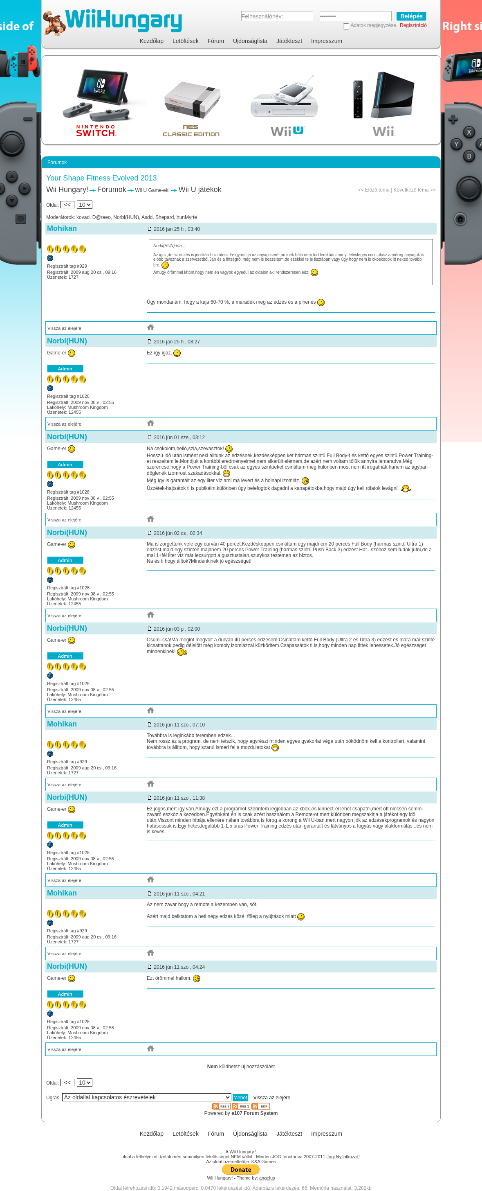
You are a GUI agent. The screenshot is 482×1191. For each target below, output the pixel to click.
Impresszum (326, 41)
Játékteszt (289, 41)
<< (67, 204)
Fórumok (111, 189)
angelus (267, 1177)
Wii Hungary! (67, 189)
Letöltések (186, 41)
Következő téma (411, 190)
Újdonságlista (250, 41)
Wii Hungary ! (242, 1151)
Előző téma (377, 190)
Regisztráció (413, 25)
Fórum (216, 41)
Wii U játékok (200, 189)
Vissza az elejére (64, 328)
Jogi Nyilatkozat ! (344, 1156)
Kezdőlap (152, 41)
